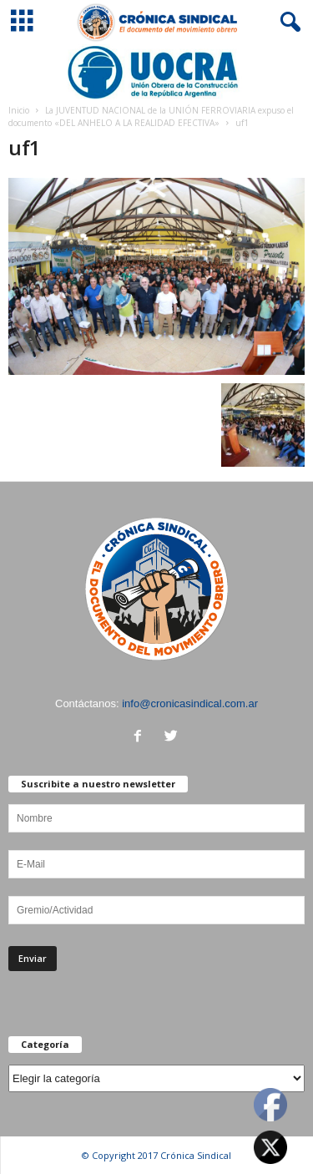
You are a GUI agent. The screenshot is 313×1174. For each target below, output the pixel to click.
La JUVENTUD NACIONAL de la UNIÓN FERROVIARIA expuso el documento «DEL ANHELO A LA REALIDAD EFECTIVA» (151, 116)
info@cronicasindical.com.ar (190, 703)
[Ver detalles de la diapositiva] (156, 72)
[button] (287, 22)
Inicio (18, 110)
